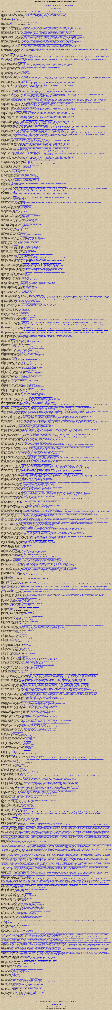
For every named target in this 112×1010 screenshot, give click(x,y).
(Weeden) (44, 116)
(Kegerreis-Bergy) (31, 460)
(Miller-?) (35, 300)
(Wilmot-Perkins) (42, 551)
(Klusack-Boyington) (30, 735)
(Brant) (14, 781)
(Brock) (16, 822)
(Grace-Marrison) (45, 27)
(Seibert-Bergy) (24, 400)
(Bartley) (11, 181)
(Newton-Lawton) (45, 824)
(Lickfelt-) (72, 778)
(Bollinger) (28, 645)
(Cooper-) (25, 551)
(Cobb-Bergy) (28, 443)
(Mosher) (108, 297)
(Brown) (11, 840)
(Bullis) (12, 926)
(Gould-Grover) (59, 84)
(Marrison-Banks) (15, 75)
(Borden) (14, 671)
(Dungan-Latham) (24, 82)
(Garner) (71, 824)
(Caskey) (57, 78)
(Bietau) (18, 572)
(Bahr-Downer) (69, 40)
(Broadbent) (15, 817)
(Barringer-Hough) (46, 78)
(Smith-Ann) (86, 296)
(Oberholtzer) (24, 214)
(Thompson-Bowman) (18, 732)
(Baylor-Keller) (36, 261)
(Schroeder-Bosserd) (27, 672)
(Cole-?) (99, 297)
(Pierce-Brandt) (103, 775)
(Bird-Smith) (45, 578)
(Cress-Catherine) (24, 205)
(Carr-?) (69, 56)
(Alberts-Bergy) (40, 460)
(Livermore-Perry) (98, 324)
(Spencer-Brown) (63, 27)
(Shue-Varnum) (21, 826)
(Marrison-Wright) (61, 28)
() (92, 404)
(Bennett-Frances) (90, 328)
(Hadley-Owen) (37, 78)
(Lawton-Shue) (56, 826)
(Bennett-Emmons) (90, 332)
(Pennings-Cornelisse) (11, 78)
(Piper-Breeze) (53, 792)
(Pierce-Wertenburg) (76, 49)
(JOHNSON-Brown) (13, 839)
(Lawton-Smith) (64, 826)
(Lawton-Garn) (72, 826)
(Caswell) (46, 11)
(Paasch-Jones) (28, 11)
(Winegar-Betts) (26, 546)
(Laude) (34, 778)
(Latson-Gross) (4, 921)
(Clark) (53, 78)
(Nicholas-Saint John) (6, 299)
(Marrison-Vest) (81, 37)
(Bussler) (67, 778)
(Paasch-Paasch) (39, 11)
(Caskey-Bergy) (88, 412)
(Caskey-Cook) (22, 585)
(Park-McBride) (101, 56)
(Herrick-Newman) (67, 77)
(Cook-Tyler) (41, 89)
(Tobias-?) (73, 56)
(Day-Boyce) (23, 734)
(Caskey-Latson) (97, 920)
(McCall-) (88, 77)
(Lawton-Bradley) (76, 299)
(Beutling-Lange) (26, 550)
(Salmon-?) (47, 183)
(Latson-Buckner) (17, 918)
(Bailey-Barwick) (89, 202)
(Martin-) (31, 78)
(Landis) (31, 363)
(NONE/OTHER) (69, 5)
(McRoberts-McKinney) (26, 56)
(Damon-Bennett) (17, 333)
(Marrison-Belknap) (25, 313)
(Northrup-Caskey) (24, 583)
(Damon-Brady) (79, 757)
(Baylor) (28, 252)
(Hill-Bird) (54, 82)
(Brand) (14, 761)
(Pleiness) (24, 198)
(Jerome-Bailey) (22, 54)
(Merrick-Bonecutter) (20, 657)
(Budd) (10, 922)
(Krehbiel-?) (35, 56)
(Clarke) (69, 94)
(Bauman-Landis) (23, 211)
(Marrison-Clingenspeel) (98, 319)
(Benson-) (58, 67)
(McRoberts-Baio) (23, 58)
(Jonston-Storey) (57, 399)
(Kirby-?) (94, 297)
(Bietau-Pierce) (24, 573)
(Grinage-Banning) (75, 78)
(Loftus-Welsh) (50, 299)
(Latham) (72, 82)
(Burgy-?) (22, 341)
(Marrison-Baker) (22, 68)
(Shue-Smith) (40, 826)
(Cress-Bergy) (55, 398)
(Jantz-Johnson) (51, 408)
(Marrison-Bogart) (24, 623)
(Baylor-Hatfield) (25, 254)
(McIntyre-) (76, 77)
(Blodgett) (18, 618)
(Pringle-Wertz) (59, 824)
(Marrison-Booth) (24, 670)
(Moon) (56, 77)
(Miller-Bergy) (24, 489)
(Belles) (13, 314)
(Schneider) (61, 406)
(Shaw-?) (40, 77)
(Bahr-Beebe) (81, 45)
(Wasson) (60, 77)
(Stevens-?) (56, 11)
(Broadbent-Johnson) (27, 815)
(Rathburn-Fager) (29, 300)
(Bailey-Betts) (21, 547)
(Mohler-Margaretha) (51, 56)
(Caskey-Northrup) (5, 585)
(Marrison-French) (99, 594)
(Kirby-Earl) (84, 299)
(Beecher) (15, 308)
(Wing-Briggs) (14, 799)
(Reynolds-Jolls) (43, 67)
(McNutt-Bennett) (27, 327)
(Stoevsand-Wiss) (17, 198)
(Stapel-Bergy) (28, 415)
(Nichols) (64, 56)
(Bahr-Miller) (69, 29)
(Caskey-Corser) (15, 585)
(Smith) (109, 824)
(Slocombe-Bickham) (30, 299)
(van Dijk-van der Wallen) (98, 77)
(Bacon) (22, 20)
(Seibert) (21, 502)
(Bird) (64, 82)
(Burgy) (30, 930)
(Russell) (89, 297)
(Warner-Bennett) (25, 321)
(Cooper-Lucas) (32, 50)
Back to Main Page (56, 8)
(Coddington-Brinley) (16, 809)
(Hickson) (58, 56)
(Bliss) (11, 608)
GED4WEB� (67, 1001)
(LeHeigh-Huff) (20, 300)
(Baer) (11, 23)
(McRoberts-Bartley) (16, 184)
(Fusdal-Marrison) (36, 27)
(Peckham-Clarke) (52, 94)
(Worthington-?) (28, 77)
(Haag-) (36, 969)
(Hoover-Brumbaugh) (82, 56)
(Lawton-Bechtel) (40, 295)
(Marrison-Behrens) (24, 309)
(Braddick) (50, 77)
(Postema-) (19, 78)
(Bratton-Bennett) (25, 323)
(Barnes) (30, 162)
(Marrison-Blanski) (89, 594)
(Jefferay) (48, 84)
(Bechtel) (14, 294)
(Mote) (103, 411)
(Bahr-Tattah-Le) (79, 28)
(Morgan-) (84, 49)
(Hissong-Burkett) (29, 931)
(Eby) (30, 205)
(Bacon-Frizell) (63, 11)
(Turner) (104, 297)
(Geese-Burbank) (16, 927)
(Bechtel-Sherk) (32, 295)
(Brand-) (16, 58)
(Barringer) (28, 167)
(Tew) (77, 94)
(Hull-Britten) (19, 814)
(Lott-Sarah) (53, 297)
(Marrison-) (96, 775)
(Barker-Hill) (41, 82)
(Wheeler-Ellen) (22, 297)
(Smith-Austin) (25, 67)
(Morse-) (33, 49)
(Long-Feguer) (97, 811)
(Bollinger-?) (42, 56)
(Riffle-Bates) (15, 210)
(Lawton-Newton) (80, 826)
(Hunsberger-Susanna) (31, 341)
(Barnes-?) (29, 161)
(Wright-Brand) (29, 772)
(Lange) (19, 550)
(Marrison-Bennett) (23, 318)
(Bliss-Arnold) (24, 81)
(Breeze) (22, 796)
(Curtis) (42, 183)
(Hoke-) (7, 58)
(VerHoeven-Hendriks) (41, 690)
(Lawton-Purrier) (5, 297)
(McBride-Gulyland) (92, 56)
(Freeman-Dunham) (34, 67)
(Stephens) (35, 77)
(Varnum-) (28, 826)
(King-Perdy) (82, 77)
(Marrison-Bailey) (104, 49)
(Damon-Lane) (86, 757)
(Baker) (14, 69)
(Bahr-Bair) (79, 38)
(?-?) (33, 11)
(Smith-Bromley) (48, 826)
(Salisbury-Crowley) (47, 296)
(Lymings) (13, 299)
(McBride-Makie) (5, 60)
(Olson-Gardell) (51, 67)
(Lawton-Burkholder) (6, 935)
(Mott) (70, 297)
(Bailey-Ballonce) (26, 71)
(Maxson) (78, 297)
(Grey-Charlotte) (27, 27)
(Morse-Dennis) (94, 757)
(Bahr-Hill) (70, 27)
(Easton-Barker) (33, 82)
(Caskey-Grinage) (84, 78)
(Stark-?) (45, 77)
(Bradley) (39, 296)
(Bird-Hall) (4, 590)
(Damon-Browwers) (18, 886)
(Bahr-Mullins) (59, 823)
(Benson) (13, 339)
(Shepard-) (25, 78)
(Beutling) (15, 549)
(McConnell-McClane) (36, 578)
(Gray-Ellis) (96, 49)
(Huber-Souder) (27, 346)
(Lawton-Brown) (50, 846)
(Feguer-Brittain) (23, 810)
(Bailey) (11, 47)
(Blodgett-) (90, 49)
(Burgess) (15, 929)
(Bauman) (15, 245)
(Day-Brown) (28, 876)
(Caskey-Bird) (13, 580)
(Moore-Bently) (26, 340)
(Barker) (12, 114)
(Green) (51, 11)
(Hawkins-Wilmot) (32, 551)
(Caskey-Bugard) (27, 925)
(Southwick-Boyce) (15, 733)
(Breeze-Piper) (45, 792)
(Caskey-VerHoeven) (65, 78)
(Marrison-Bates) (24, 209)
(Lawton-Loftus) (67, 299)
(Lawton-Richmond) (92, 299)
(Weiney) (11, 58)
